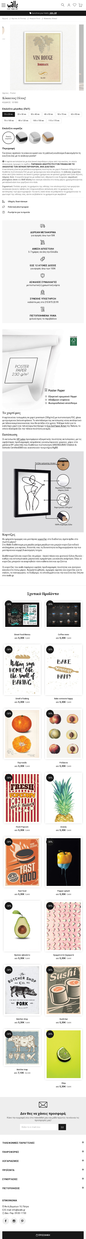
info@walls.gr (18, 1210)
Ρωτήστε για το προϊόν (19, 212)
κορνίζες (42, 539)
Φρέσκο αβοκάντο (22, 955)
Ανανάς (63, 827)
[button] (4, 5)
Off (53, 13)
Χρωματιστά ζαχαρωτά (63, 955)
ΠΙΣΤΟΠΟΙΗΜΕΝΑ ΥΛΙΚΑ (43, 315)
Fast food (22, 891)
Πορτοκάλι (22, 763)
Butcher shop (22, 1019)
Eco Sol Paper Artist (57, 426)
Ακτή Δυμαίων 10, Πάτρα (16, 1206)
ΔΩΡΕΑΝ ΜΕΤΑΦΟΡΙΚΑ (43, 232)
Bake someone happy (63, 699)
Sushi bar (64, 1019)
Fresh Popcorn (22, 827)
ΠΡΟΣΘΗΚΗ (43, 1235)
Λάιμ (64, 1083)
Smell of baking (22, 699)
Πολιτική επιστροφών (18, 207)
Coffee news (63, 635)
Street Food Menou (22, 635)
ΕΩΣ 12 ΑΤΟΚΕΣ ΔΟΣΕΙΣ (43, 265)
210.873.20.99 (51, 302)
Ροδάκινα (64, 763)
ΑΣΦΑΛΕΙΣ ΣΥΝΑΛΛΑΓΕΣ (43, 282)
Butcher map (22, 1070)
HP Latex (21, 439)
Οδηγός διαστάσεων (17, 201)
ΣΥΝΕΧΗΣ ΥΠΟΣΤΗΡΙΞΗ (43, 299)
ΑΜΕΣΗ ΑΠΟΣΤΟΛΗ (43, 249)
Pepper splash (63, 891)
